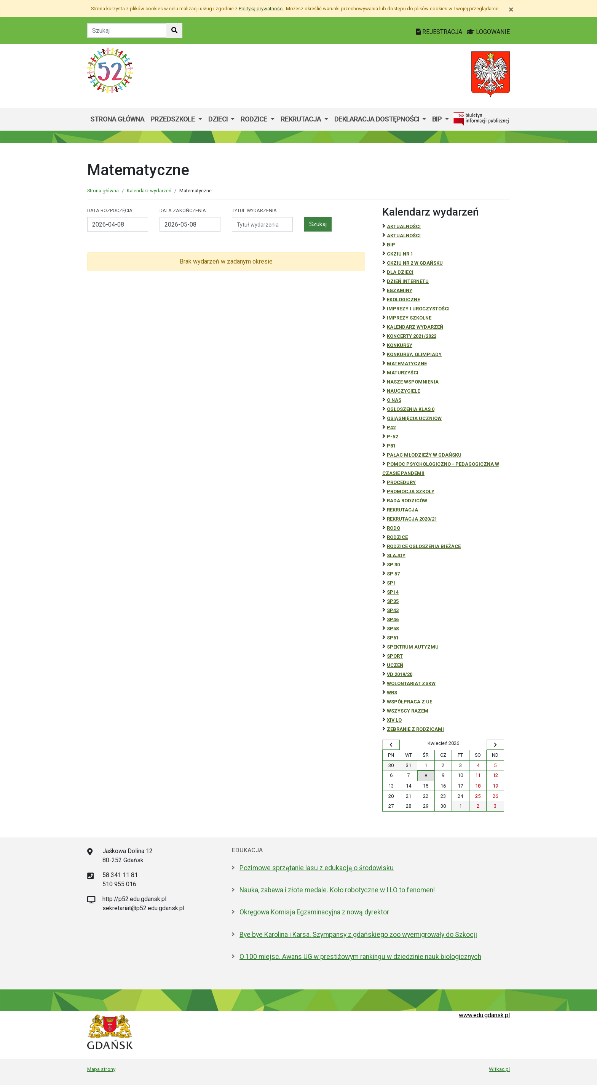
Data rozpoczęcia (109, 210)
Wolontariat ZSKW (411, 683)
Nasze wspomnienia (413, 382)
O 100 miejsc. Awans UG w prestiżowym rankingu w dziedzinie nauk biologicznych (360, 956)
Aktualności (404, 226)
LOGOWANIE (488, 31)
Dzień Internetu (408, 281)
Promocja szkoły (410, 491)
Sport (395, 656)
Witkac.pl (499, 1069)
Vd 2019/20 (399, 674)
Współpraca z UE (409, 702)
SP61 (393, 638)
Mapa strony (101, 1069)
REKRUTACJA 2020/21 (412, 519)
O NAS (394, 400)
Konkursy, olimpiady (414, 354)
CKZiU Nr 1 (400, 254)
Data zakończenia (183, 210)
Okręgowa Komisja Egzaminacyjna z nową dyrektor (314, 912)
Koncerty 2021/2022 (411, 336)
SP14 (393, 592)
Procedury (401, 482)
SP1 (391, 583)
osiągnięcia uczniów (414, 418)
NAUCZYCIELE (403, 391)
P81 (391, 446)
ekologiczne (403, 299)
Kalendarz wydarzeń (149, 190)
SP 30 (393, 564)
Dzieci (218, 119)
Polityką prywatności (261, 8)
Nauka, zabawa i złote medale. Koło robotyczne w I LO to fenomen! (337, 890)
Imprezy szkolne (409, 318)
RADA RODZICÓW (407, 500)
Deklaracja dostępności (377, 119)
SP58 (393, 628)
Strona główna (117, 119)
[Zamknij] (511, 9)
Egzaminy (399, 290)
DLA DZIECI (400, 272)
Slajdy (396, 555)
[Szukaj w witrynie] (174, 30)
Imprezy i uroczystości (418, 309)
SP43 (393, 610)
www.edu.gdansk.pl (484, 1015)
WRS (392, 692)
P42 (391, 427)
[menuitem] (176, 119)
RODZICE (397, 537)
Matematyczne (407, 363)
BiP (391, 245)
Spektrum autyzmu (413, 647)
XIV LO (394, 720)
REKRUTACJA (402, 510)
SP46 (393, 619)
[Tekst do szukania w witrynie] (127, 30)
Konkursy (399, 345)
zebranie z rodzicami (415, 729)
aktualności (404, 235)
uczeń (395, 665)
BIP (437, 119)
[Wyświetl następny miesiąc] (495, 745)
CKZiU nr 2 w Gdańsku (415, 263)
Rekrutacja (301, 119)
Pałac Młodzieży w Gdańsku (424, 455)
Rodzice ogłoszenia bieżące (424, 546)
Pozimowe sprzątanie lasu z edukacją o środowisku (316, 868)
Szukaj (318, 224)
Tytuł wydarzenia (254, 210)
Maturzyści (402, 373)
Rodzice (255, 119)
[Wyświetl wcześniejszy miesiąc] (391, 745)
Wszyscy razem (407, 711)
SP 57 (393, 574)
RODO (393, 528)
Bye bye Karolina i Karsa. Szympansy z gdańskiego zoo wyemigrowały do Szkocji (358, 934)
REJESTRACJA (440, 31)
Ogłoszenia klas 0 (410, 409)
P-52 (392, 436)
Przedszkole (173, 119)
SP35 (393, 601)
